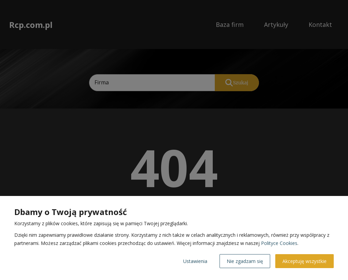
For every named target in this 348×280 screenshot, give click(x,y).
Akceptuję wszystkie (304, 261)
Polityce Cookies (279, 243)
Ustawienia (195, 261)
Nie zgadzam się (245, 261)
